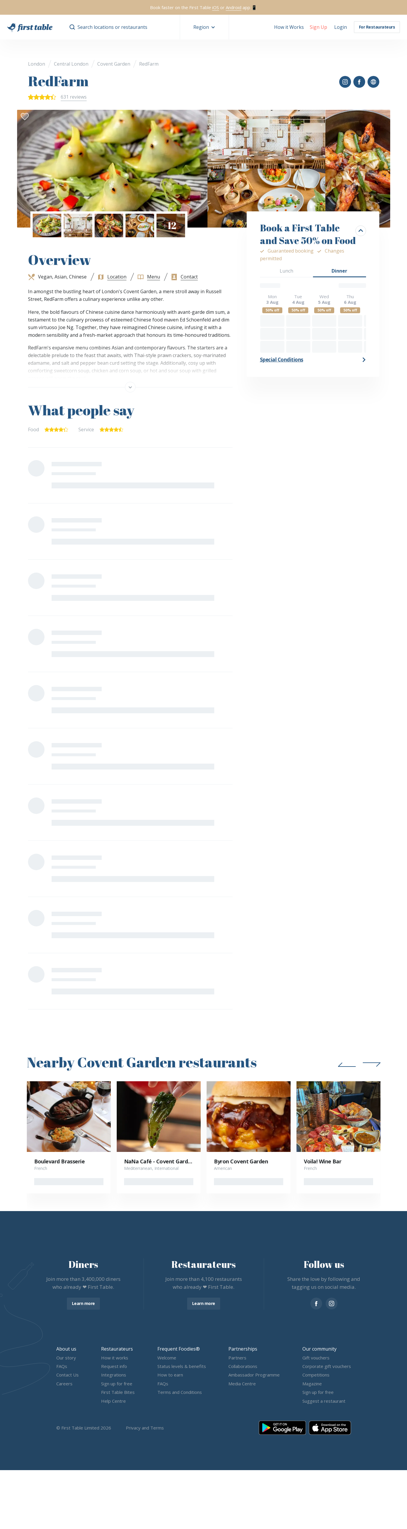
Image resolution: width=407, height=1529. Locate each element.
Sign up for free (116, 1384)
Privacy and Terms (145, 1428)
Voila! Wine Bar (323, 1161)
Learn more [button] (83, 1303)
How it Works (289, 27)
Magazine (312, 1384)
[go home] (30, 27)
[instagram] (331, 1303)
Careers (64, 1384)
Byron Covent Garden (241, 1161)
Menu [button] (153, 276)
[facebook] (316, 1303)
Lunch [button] (286, 271)
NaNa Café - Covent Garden (159, 1161)
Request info (114, 1366)
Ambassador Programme (254, 1375)
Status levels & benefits (181, 1366)
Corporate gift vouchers (326, 1366)
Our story (66, 1358)
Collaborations (242, 1366)
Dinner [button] (339, 271)
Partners (237, 1358)
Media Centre (242, 1384)
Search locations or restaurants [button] (112, 27)
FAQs (61, 1366)
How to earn (170, 1375)
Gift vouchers (315, 1358)
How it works (114, 1358)
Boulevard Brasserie (59, 1161)
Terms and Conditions (179, 1392)
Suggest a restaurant (323, 1401)
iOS (215, 7)
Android (233, 7)
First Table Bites (118, 1392)
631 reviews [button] (74, 97)
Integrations (113, 1375)
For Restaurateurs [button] (377, 27)
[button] (204, 27)
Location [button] (116, 276)
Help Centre (113, 1401)
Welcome (166, 1358)
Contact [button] (189, 276)
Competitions (315, 1375)
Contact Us (67, 1375)
